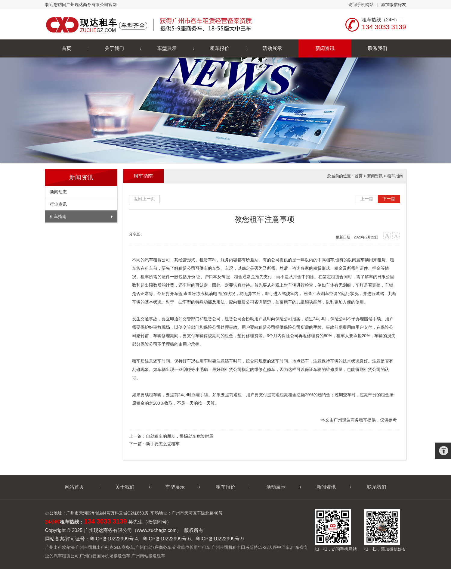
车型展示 (167, 48)
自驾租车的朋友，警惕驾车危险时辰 (179, 436)
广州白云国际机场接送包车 (105, 555)
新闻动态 (58, 191)
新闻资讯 (325, 48)
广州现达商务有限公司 (149, 24)
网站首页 (74, 487)
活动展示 (272, 48)
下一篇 (388, 198)
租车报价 (219, 48)
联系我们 (377, 48)
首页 (66, 48)
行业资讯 (58, 204)
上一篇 (366, 198)
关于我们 (114, 48)
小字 (396, 236)
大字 (387, 236)
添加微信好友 (393, 4)
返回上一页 (144, 198)
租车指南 (58, 216)
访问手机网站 (361, 4)
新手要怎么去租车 (163, 443)
